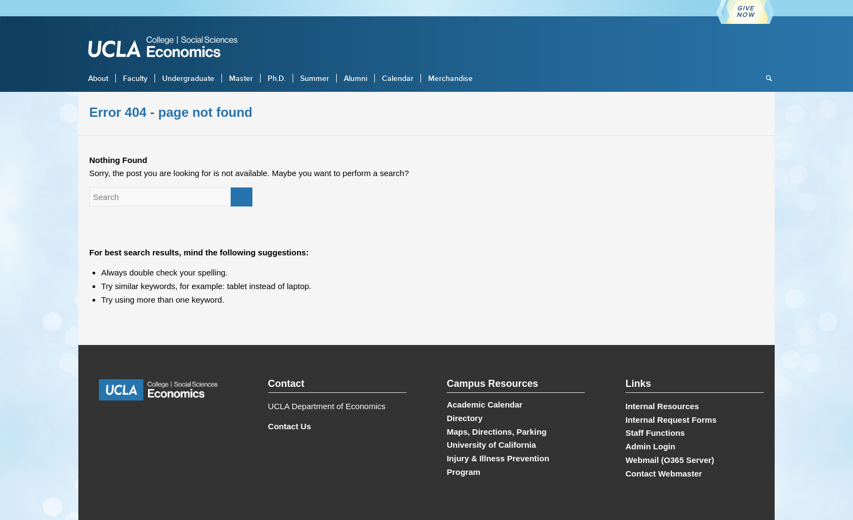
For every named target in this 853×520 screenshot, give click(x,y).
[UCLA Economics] (168, 48)
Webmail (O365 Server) (670, 460)
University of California (491, 444)
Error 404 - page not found (170, 112)
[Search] (765, 78)
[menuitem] (98, 78)
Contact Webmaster (664, 473)
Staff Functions (655, 432)
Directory (465, 418)
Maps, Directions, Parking (496, 431)
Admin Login (651, 446)
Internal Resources (662, 406)
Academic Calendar (484, 404)
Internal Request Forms (671, 419)
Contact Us (289, 426)
